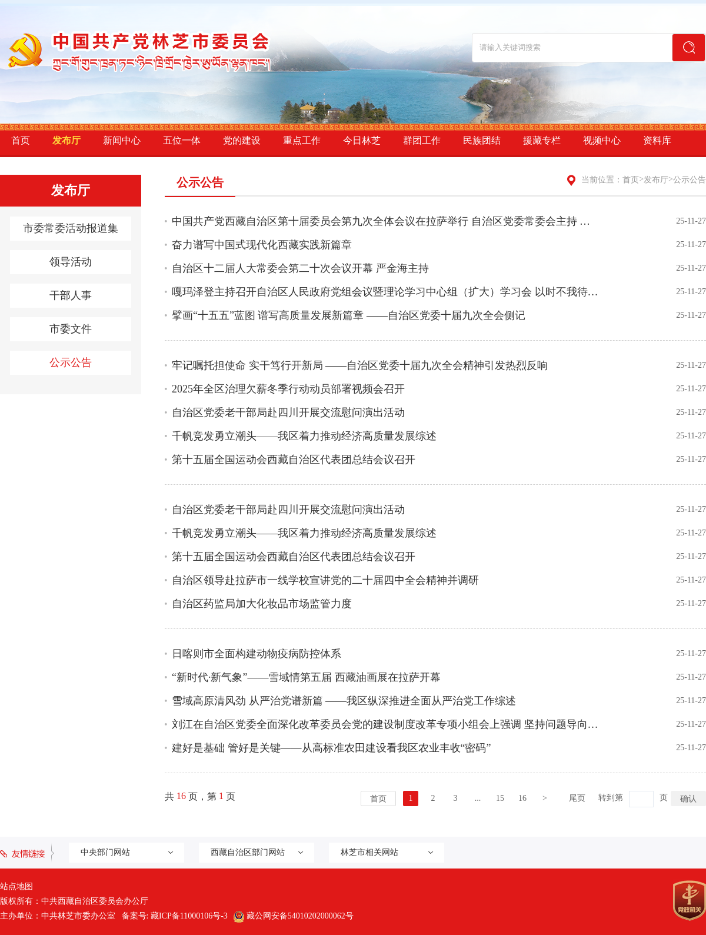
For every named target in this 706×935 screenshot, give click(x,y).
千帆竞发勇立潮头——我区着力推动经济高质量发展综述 (304, 436)
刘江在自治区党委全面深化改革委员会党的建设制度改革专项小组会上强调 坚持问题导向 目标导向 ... (385, 724)
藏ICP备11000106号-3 (189, 915)
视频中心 (602, 140)
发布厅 (66, 140)
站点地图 (16, 886)
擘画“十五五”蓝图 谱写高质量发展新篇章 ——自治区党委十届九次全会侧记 (348, 315)
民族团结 (482, 140)
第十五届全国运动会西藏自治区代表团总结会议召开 (293, 459)
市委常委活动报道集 (70, 228)
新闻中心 (122, 140)
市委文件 (70, 329)
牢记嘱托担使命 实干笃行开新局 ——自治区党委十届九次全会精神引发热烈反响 (360, 365)
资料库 (657, 140)
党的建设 (242, 140)
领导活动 (70, 262)
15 (500, 798)
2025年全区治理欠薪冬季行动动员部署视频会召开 (288, 389)
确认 (688, 798)
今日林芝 (362, 140)
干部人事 (70, 295)
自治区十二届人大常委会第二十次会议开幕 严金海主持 (300, 268)
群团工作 (422, 140)
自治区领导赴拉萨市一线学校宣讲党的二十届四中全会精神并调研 (325, 580)
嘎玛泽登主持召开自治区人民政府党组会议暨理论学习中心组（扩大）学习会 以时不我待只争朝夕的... (385, 292)
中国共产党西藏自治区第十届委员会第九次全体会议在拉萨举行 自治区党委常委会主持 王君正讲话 (385, 221)
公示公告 (70, 362)
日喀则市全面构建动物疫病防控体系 (256, 654)
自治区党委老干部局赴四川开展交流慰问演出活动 (288, 412)
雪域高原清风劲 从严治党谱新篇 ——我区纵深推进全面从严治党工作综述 (344, 701)
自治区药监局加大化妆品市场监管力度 (262, 604)
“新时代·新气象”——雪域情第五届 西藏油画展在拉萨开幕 (306, 677)
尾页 (577, 798)
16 (522, 798)
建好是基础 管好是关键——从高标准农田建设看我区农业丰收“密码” (331, 748)
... (478, 798)
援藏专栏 (542, 140)
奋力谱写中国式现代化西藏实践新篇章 (262, 245)
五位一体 (182, 140)
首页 (20, 140)
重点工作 (302, 140)
